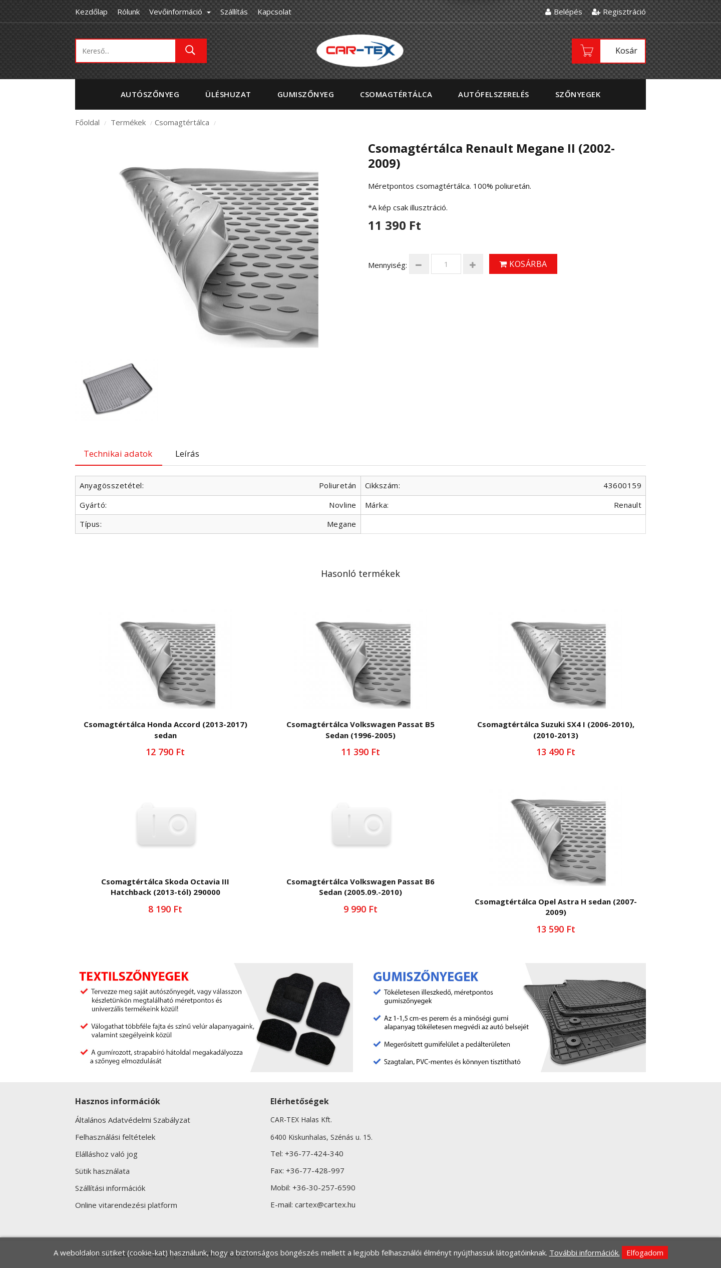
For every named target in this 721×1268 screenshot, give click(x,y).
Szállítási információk (110, 1188)
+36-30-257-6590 (323, 1187)
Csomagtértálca (182, 122)
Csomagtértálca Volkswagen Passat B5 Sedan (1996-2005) (360, 729)
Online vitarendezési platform (126, 1205)
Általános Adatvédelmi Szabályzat (132, 1120)
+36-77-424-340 (314, 1153)
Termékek (128, 122)
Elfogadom (644, 1252)
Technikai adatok (118, 453)
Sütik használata (102, 1171)
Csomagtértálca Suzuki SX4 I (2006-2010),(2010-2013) (555, 729)
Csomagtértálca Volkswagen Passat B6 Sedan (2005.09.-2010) (360, 886)
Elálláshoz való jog (106, 1154)
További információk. (584, 1252)
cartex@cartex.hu (325, 1204)
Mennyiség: (387, 265)
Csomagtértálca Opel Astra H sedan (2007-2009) (556, 906)
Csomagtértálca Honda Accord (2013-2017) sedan (165, 729)
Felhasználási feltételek (115, 1137)
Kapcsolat (274, 12)
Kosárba (523, 263)
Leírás (187, 453)
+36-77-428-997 (315, 1170)
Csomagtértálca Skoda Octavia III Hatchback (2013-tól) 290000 (165, 886)
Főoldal (87, 122)
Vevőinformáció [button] (180, 12)
